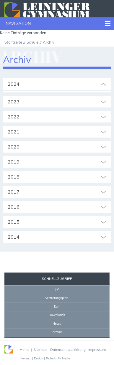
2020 (13, 147)
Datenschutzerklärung (68, 349)
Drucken (60, 257)
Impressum (97, 349)
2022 (13, 117)
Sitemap (40, 349)
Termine (57, 332)
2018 (13, 177)
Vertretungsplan (56, 298)
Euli (56, 306)
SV (57, 289)
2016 (13, 207)
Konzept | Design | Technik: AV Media (45, 358)
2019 (13, 162)
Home (44, 257)
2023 (13, 102)
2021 (13, 132)
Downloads (57, 315)
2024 (13, 84)
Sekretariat (19, 257)
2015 (13, 222)
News (57, 323)
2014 (13, 237)
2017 (13, 192)
